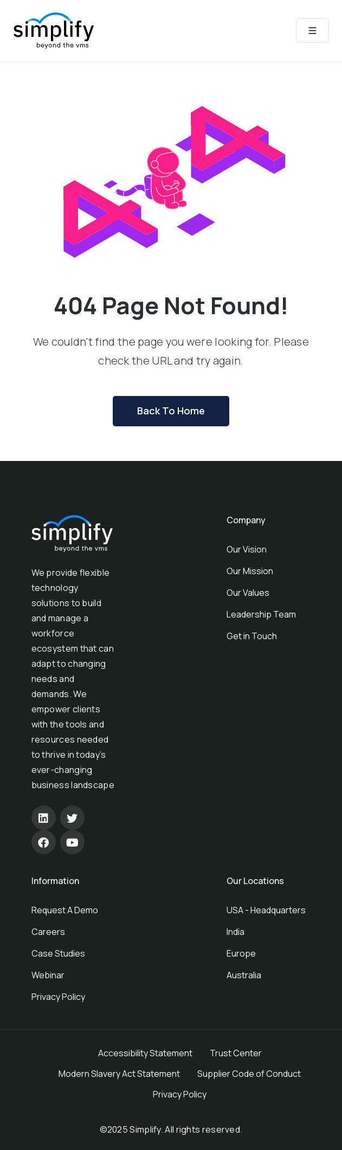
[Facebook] (43, 842)
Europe (241, 953)
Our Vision (247, 549)
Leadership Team (261, 614)
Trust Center (236, 1053)
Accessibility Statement (145, 1053)
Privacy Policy (58, 997)
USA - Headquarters (266, 910)
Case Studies (58, 953)
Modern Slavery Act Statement (119, 1074)
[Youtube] (72, 842)
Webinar (47, 975)
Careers (48, 932)
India (235, 932)
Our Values (248, 593)
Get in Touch (252, 636)
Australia (244, 975)
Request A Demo (64, 910)
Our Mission (250, 571)
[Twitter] (72, 817)
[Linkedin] (43, 817)
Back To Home (171, 410)
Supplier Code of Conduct (249, 1074)
